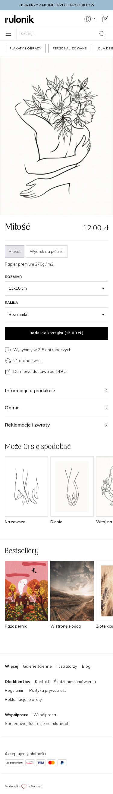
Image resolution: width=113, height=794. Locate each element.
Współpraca (44, 714)
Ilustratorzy (67, 666)
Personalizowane (70, 48)
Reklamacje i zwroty (23, 699)
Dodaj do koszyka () (56, 333)
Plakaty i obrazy (25, 48)
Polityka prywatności (48, 690)
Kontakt (42, 681)
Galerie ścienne (37, 666)
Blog (86, 666)
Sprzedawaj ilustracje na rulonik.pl (36, 723)
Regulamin (14, 690)
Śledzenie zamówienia (75, 681)
